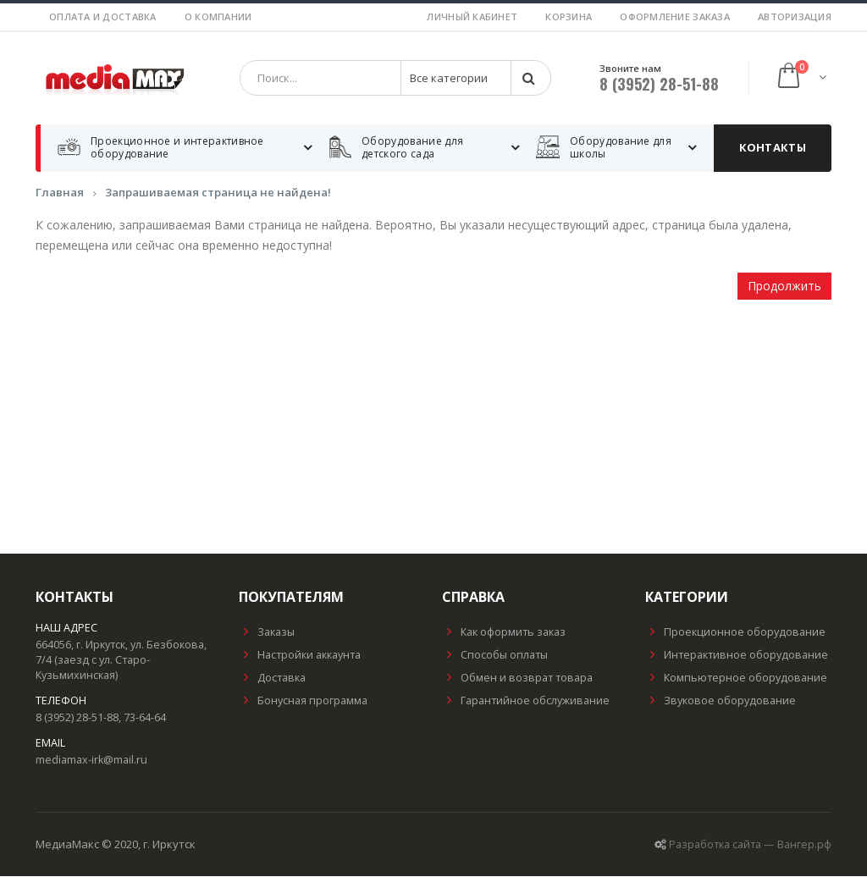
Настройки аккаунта (300, 655)
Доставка (272, 678)
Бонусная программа (303, 701)
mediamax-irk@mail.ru (91, 760)
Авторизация (794, 16)
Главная (60, 193)
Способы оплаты (495, 655)
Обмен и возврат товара (517, 678)
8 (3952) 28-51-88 (659, 85)
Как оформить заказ (504, 633)
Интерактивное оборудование (736, 655)
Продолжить (784, 287)
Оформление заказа (675, 16)
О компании (218, 16)
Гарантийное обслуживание (526, 701)
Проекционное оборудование (735, 633)
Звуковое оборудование (720, 701)
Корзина (568, 16)
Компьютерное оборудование (736, 678)
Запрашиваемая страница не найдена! (218, 193)
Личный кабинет (472, 16)
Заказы (267, 633)
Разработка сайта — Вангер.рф (750, 845)
